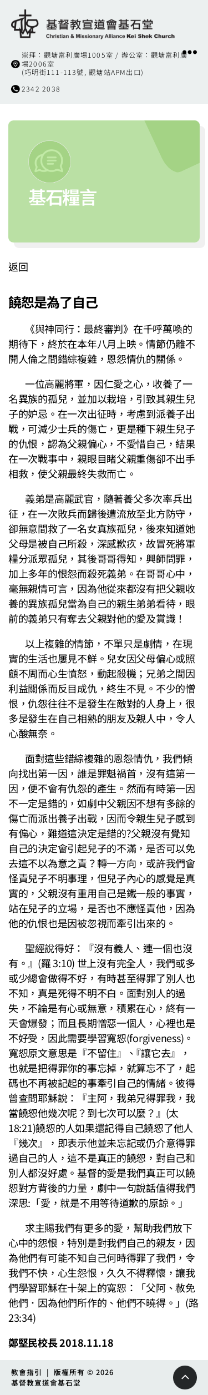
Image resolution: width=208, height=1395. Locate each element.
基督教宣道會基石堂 (46, 1382)
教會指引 (26, 1372)
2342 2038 (41, 89)
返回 (18, 266)
